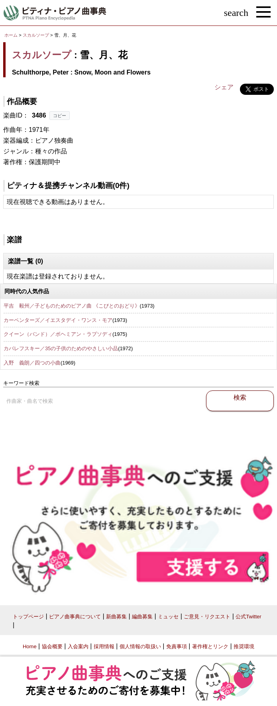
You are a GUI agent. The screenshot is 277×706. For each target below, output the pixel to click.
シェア (224, 87)
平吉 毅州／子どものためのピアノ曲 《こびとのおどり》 (72, 306)
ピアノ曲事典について (75, 617)
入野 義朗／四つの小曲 (32, 363)
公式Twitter (248, 617)
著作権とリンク (210, 646)
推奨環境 (244, 646)
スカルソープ (36, 35)
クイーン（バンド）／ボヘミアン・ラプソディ (58, 334)
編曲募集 (142, 617)
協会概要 (52, 646)
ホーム (11, 35)
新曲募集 (116, 617)
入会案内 (78, 646)
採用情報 (104, 646)
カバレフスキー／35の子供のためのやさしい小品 (61, 348)
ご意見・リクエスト (207, 617)
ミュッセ (168, 617)
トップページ (28, 617)
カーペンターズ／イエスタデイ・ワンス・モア (58, 320)
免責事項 (176, 646)
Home (30, 646)
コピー (59, 115)
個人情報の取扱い (140, 646)
